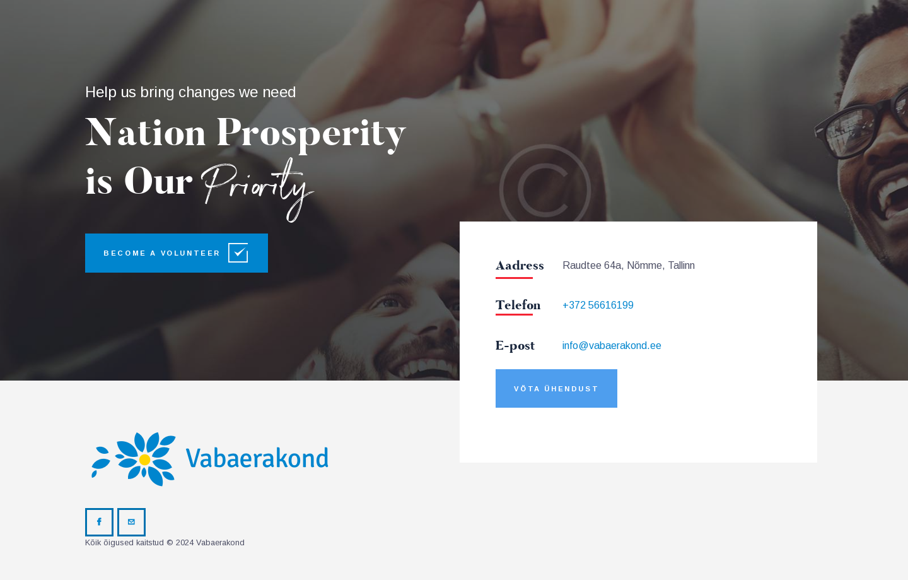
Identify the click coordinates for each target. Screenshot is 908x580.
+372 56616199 (598, 305)
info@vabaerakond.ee (611, 345)
